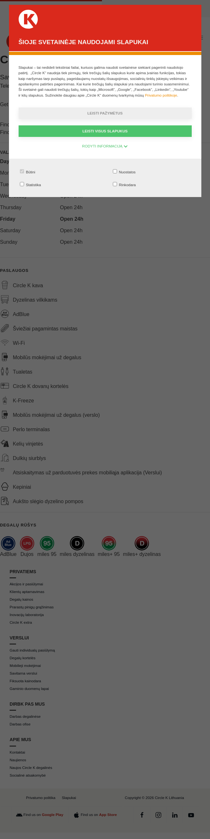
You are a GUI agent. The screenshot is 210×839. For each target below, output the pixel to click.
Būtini (27, 171)
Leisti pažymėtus (105, 113)
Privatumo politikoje (161, 95)
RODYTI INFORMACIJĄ (105, 146)
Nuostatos (124, 171)
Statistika (30, 184)
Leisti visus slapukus (105, 131)
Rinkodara (124, 184)
